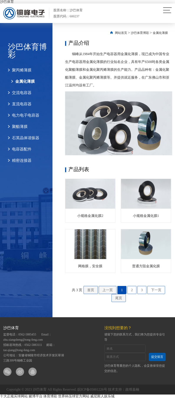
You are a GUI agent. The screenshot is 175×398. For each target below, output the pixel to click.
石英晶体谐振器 (23, 138)
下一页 (161, 290)
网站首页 (126, 33)
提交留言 (157, 356)
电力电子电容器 (23, 115)
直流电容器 (19, 104)
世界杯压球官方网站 (73, 396)
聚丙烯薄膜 (19, 70)
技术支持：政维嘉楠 (123, 389)
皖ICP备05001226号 (92, 389)
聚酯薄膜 (17, 126)
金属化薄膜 (23, 81)
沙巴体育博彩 (145, 33)
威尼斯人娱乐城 (102, 396)
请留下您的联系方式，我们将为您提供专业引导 (134, 337)
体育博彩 (50, 396)
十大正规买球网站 (14, 396)
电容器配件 (19, 149)
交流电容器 (19, 93)
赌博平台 (36, 396)
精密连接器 (19, 160)
